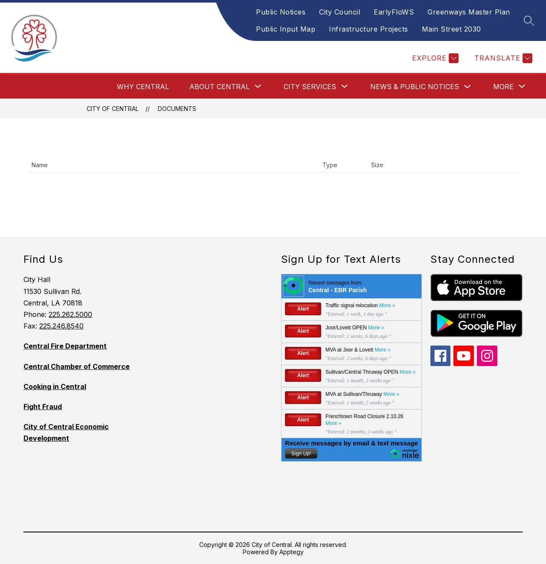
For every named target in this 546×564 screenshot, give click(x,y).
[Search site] (529, 20)
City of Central (113, 108)
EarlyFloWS (394, 12)
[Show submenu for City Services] (310, 86)
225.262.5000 (70, 314)
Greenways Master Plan (468, 12)
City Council (339, 12)
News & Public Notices (414, 86)
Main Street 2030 (451, 29)
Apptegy (291, 551)
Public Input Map (285, 29)
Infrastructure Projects (368, 29)
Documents (177, 108)
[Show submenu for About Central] (219, 86)
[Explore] (434, 58)
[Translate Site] (502, 58)
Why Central (143, 86)
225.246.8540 (61, 326)
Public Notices (280, 12)
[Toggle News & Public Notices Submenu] (467, 87)
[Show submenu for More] (503, 86)
